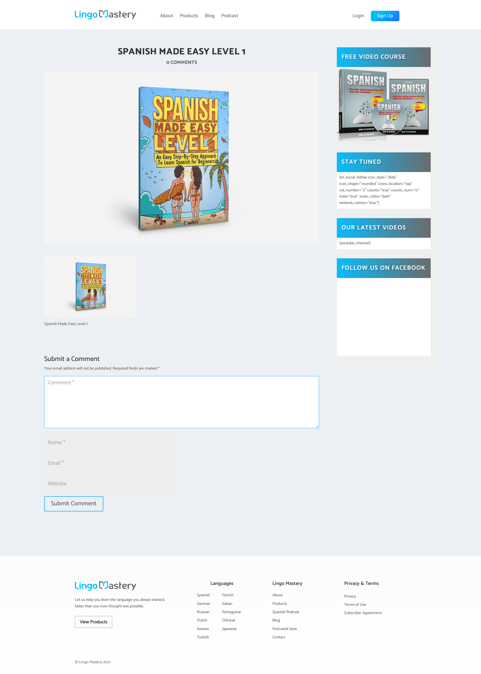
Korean (203, 629)
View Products (93, 622)
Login (358, 16)
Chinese (228, 620)
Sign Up (385, 16)
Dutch (202, 620)
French (227, 595)
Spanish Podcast (285, 612)
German (203, 604)
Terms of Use (355, 605)
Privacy (350, 596)
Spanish (203, 595)
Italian (227, 604)
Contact (278, 637)
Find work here (284, 629)
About (166, 16)
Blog (210, 16)
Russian (203, 612)
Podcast (229, 16)
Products (189, 16)
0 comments (181, 62)
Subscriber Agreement (363, 613)
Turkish (203, 637)
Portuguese (231, 612)
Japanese (229, 629)
